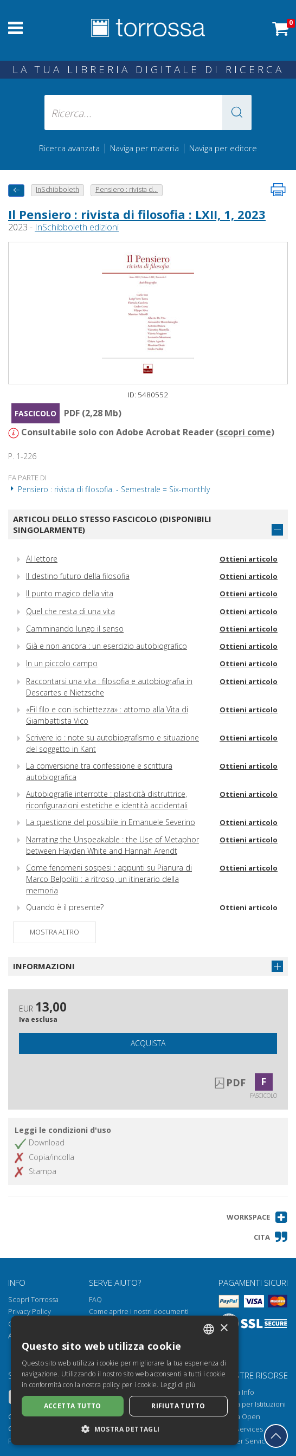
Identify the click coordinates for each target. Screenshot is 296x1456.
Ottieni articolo (249, 559)
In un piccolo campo (62, 663)
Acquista (148, 1043)
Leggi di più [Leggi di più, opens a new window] (178, 1384)
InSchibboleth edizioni (77, 227)
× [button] (224, 1328)
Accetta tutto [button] (72, 1405)
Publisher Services (243, 1441)
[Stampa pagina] (278, 189)
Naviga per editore (223, 148)
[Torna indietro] (16, 190)
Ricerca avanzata (69, 148)
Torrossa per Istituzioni (249, 1404)
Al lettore (41, 558)
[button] (237, 112)
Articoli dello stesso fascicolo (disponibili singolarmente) (112, 524)
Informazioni (44, 966)
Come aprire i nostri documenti (139, 1311)
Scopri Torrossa (33, 1299)
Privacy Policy (29, 1311)
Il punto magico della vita (69, 593)
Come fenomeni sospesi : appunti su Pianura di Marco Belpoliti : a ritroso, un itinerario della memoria (109, 878)
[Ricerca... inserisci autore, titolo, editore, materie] (148, 112)
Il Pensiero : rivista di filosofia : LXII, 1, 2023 (137, 214)
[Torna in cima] (276, 1436)
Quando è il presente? (65, 907)
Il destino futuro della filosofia (78, 576)
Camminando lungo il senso (75, 628)
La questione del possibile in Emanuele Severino (110, 822)
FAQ (95, 1299)
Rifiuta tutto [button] (178, 1405)
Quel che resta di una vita (70, 611)
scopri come (245, 432)
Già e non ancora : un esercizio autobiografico (106, 646)
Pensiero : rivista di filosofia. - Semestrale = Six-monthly (109, 489)
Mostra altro (54, 932)
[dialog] (125, 1380)
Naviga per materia (144, 148)
